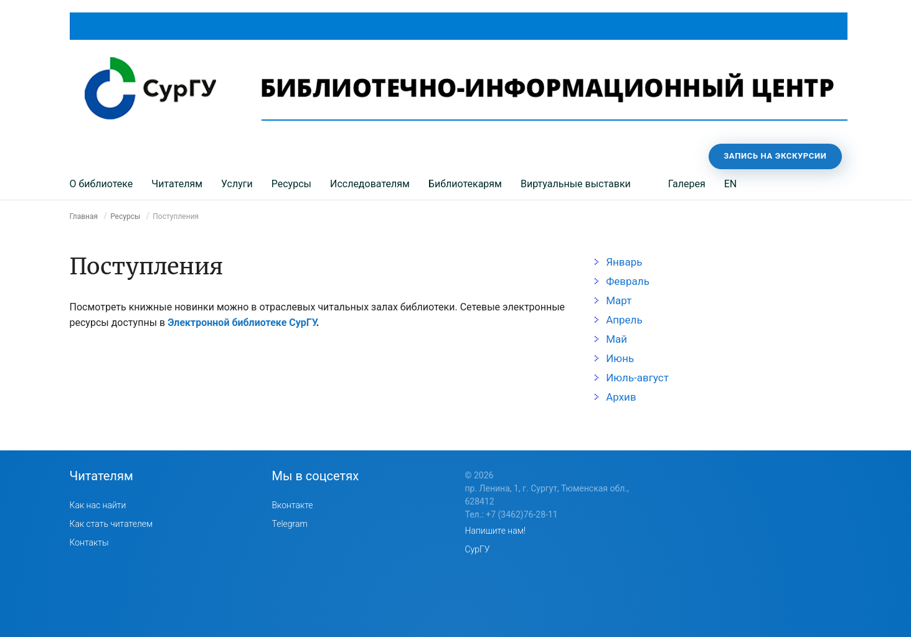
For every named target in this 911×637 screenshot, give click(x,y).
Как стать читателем (111, 524)
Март (618, 300)
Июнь (620, 358)
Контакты (89, 542)
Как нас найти (98, 505)
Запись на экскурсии (775, 155)
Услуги (237, 184)
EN (730, 184)
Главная (84, 216)
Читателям (176, 184)
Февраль (627, 281)
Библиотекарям (465, 184)
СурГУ (477, 549)
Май (616, 339)
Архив (621, 397)
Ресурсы (291, 184)
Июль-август (637, 377)
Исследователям (370, 184)
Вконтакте (292, 505)
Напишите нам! (495, 531)
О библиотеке (101, 184)
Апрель (624, 320)
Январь (624, 262)
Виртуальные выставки (576, 184)
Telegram (290, 524)
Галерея (687, 184)
